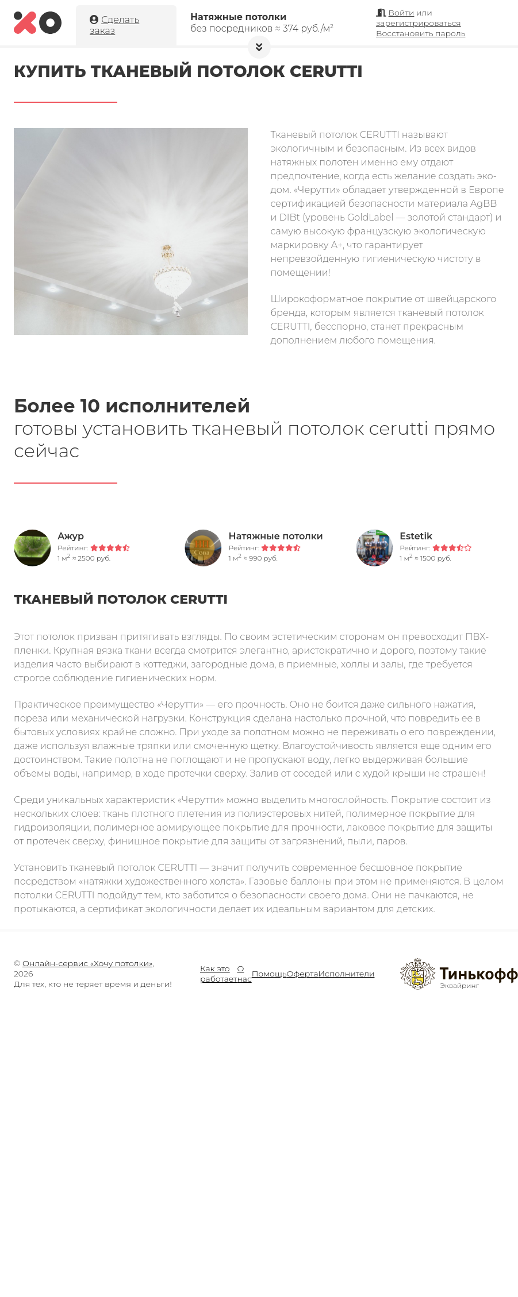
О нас (244, 973)
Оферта (303, 973)
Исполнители (347, 973)
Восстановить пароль (420, 33)
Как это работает (218, 973)
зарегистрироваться (418, 23)
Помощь (269, 973)
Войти (402, 12)
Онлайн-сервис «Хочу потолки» (87, 963)
